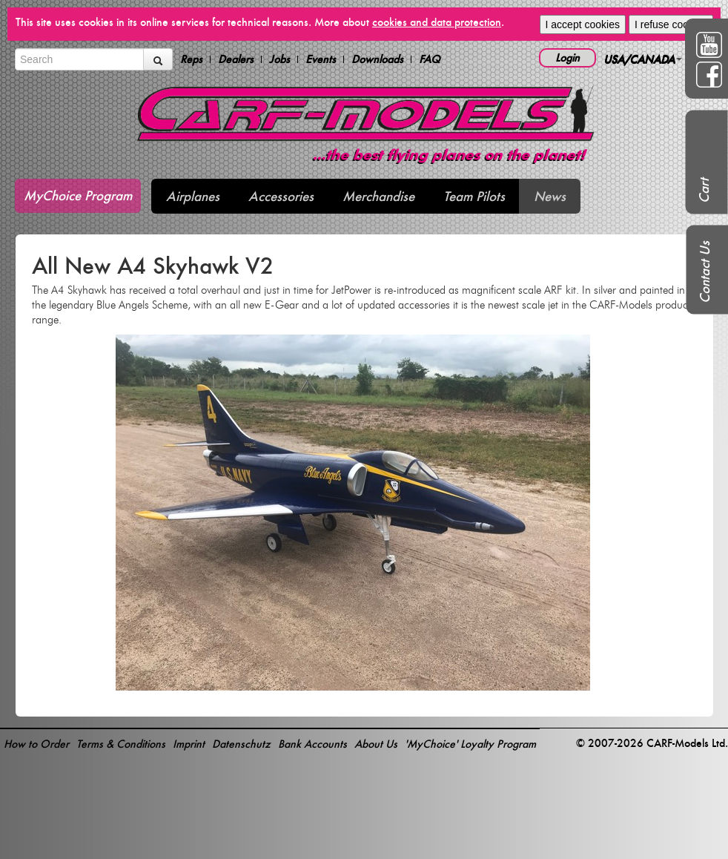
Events (320, 59)
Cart (703, 190)
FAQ (429, 59)
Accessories (281, 196)
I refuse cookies (671, 24)
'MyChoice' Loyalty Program (470, 744)
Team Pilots (474, 196)
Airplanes (192, 196)
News (550, 196)
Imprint (189, 744)
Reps (191, 59)
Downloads (377, 59)
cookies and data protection (436, 22)
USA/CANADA (642, 59)
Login (567, 57)
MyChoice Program (78, 195)
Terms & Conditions (120, 744)
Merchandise (378, 196)
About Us (375, 744)
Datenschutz (241, 744)
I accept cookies (583, 24)
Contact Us (704, 272)
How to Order (36, 744)
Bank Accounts (312, 744)
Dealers (236, 59)
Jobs (279, 59)
